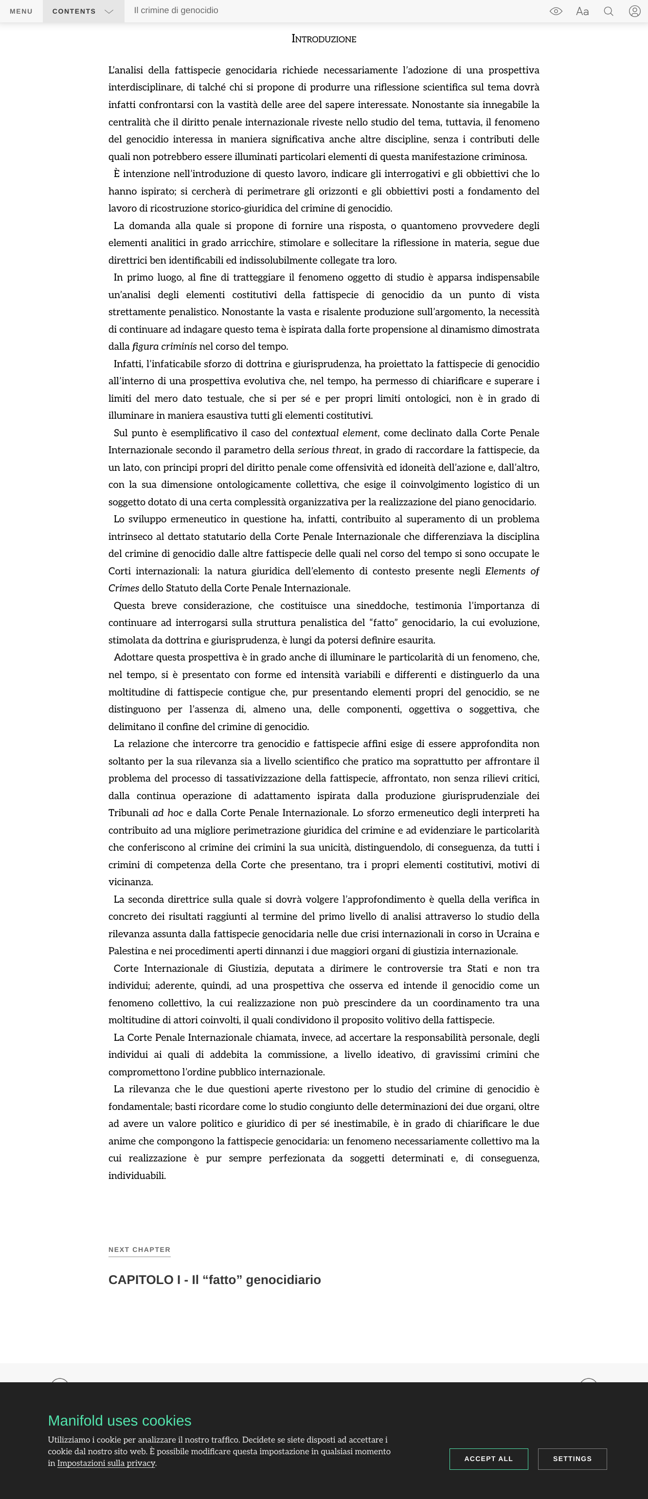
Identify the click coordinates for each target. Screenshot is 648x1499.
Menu (21, 11)
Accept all (489, 1459)
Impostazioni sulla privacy (106, 1464)
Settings (572, 1459)
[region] (324, 607)
